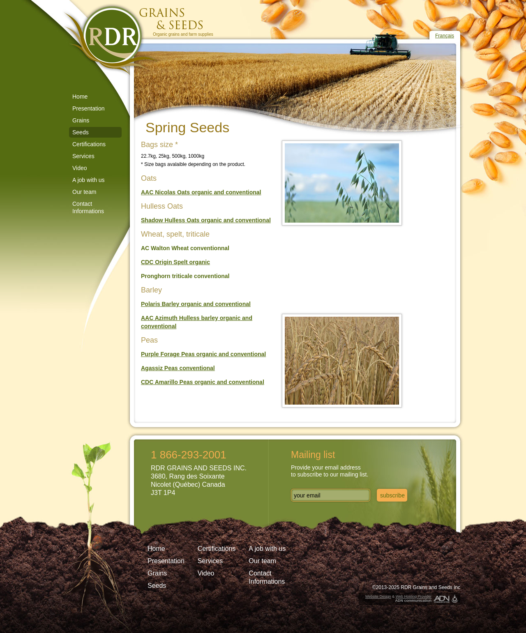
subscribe (392, 495)
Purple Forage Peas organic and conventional (203, 354)
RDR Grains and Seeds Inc (430, 587)
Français (444, 36)
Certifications (89, 144)
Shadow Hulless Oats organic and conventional (206, 220)
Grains (80, 120)
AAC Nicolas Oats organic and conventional (201, 192)
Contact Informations (88, 207)
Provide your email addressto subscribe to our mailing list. (329, 471)
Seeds (80, 132)
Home (80, 96)
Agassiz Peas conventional (178, 368)
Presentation (88, 108)
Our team (84, 192)
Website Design (378, 596)
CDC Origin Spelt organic (175, 262)
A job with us (88, 180)
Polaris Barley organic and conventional (196, 304)
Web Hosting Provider (413, 596)
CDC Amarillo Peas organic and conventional (202, 382)
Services (83, 156)
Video (79, 168)
